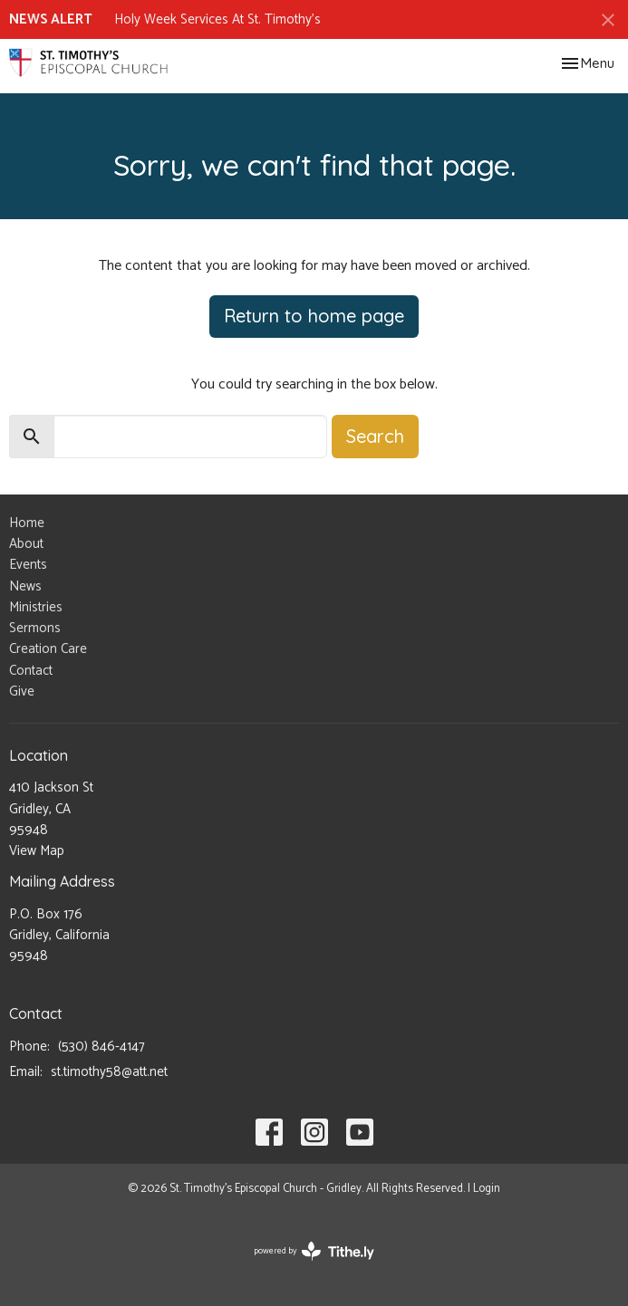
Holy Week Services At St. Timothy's (217, 19)
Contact (31, 670)
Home (26, 523)
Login (486, 1188)
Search (375, 436)
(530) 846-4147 (101, 1046)
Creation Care (48, 649)
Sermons (35, 628)
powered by (314, 1251)
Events (28, 564)
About (26, 544)
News (25, 586)
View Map (36, 851)
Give (21, 691)
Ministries (36, 607)
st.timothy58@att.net (109, 1072)
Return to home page (314, 315)
